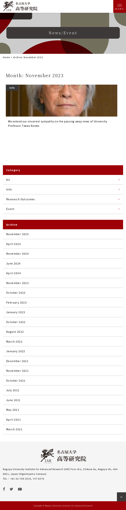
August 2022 (15, 331)
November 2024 (17, 253)
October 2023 (16, 292)
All (8, 179)
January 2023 (15, 312)
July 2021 (13, 390)
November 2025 (17, 234)
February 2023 (16, 302)
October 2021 (16, 380)
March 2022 (14, 341)
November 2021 (17, 370)
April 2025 (13, 244)
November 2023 (17, 283)
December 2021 (17, 361)
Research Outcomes (20, 199)
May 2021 (12, 410)
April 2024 (13, 273)
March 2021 (14, 429)
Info (9, 189)
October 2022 (16, 322)
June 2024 (13, 263)
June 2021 (13, 400)
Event (10, 209)
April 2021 (13, 419)
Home (6, 57)
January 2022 (15, 351)
